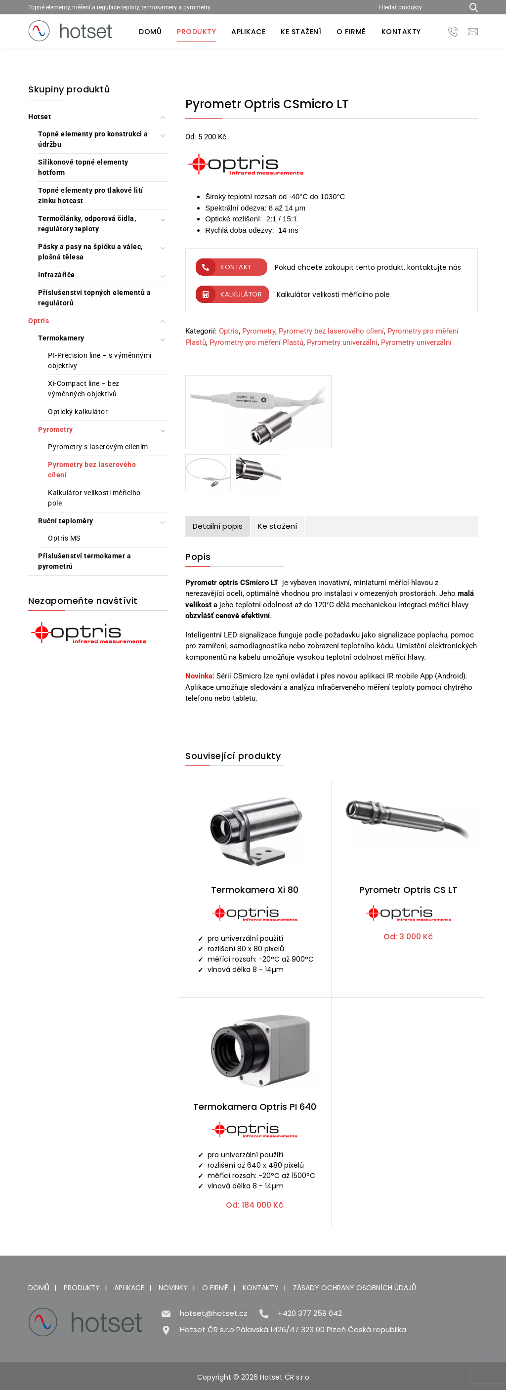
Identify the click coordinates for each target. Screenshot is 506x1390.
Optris (38, 321)
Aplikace (248, 32)
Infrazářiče (56, 275)
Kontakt (224, 267)
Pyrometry (55, 429)
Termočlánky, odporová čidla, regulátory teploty (87, 223)
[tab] (218, 526)
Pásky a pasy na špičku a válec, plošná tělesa (90, 252)
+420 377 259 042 (310, 1313)
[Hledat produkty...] (470, 7)
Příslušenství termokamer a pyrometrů (84, 561)
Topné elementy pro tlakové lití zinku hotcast (90, 195)
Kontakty (401, 32)
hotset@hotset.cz (214, 1313)
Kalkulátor (229, 294)
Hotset (39, 117)
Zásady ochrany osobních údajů (354, 1288)
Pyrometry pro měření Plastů (256, 342)
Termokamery (61, 338)
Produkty (196, 32)
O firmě (351, 32)
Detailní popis (218, 526)
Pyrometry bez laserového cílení (92, 470)
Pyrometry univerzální (342, 342)
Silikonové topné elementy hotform (83, 167)
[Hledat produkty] (418, 7)
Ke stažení (301, 32)
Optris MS (64, 538)
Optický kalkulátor (78, 412)
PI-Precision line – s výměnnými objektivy (100, 360)
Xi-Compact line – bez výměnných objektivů (84, 388)
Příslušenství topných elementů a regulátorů (94, 298)
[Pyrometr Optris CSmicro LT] (258, 414)
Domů (150, 32)
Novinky (173, 1288)
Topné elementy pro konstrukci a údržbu (93, 139)
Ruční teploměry (65, 521)
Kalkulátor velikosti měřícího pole (94, 498)
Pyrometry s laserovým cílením (98, 447)
